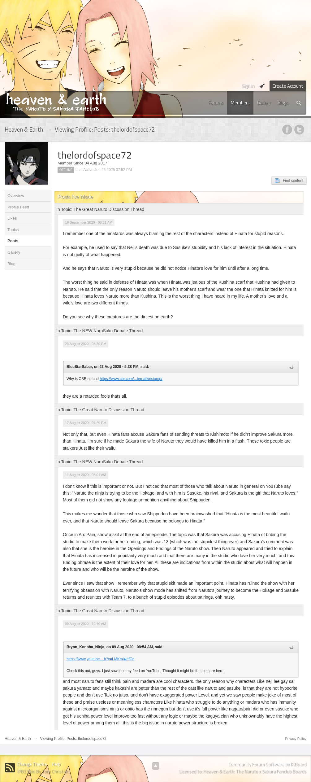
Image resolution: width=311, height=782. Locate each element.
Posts (12, 240)
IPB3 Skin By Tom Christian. (43, 771)
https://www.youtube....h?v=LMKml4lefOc (100, 659)
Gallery (263, 102)
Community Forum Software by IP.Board (267, 764)
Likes (12, 218)
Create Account (288, 86)
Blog (11, 263)
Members (240, 102)
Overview (15, 195)
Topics (13, 229)
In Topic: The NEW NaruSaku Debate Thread (99, 330)
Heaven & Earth (18, 738)
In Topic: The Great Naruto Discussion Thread (100, 209)
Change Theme (32, 764)
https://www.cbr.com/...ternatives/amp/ (131, 379)
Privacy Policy (295, 738)
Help (56, 764)
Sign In (248, 86)
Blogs (283, 102)
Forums (216, 102)
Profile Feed (18, 207)
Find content (289, 180)
